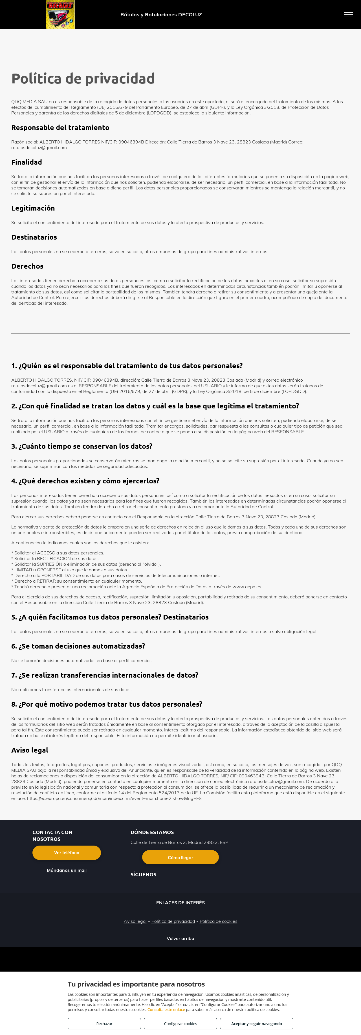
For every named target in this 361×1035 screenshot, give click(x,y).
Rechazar (104, 1023)
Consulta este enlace (166, 1009)
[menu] (348, 14)
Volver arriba (180, 938)
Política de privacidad (173, 921)
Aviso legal (135, 921)
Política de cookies (218, 921)
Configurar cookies (180, 1023)
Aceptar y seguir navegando (256, 1023)
